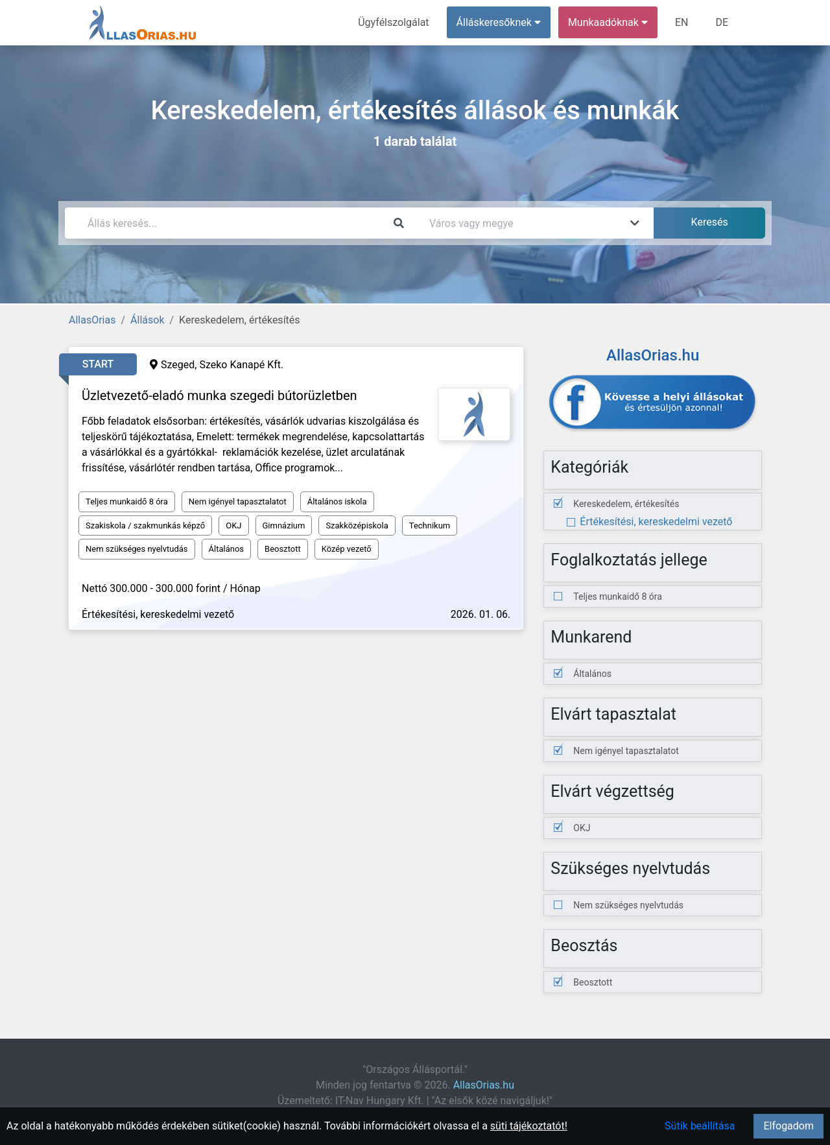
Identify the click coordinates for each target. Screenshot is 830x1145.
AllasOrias (92, 320)
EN (682, 22)
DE (721, 22)
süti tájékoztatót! (528, 1126)
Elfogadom (788, 1126)
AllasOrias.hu (483, 1085)
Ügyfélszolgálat (393, 22)
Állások (147, 320)
